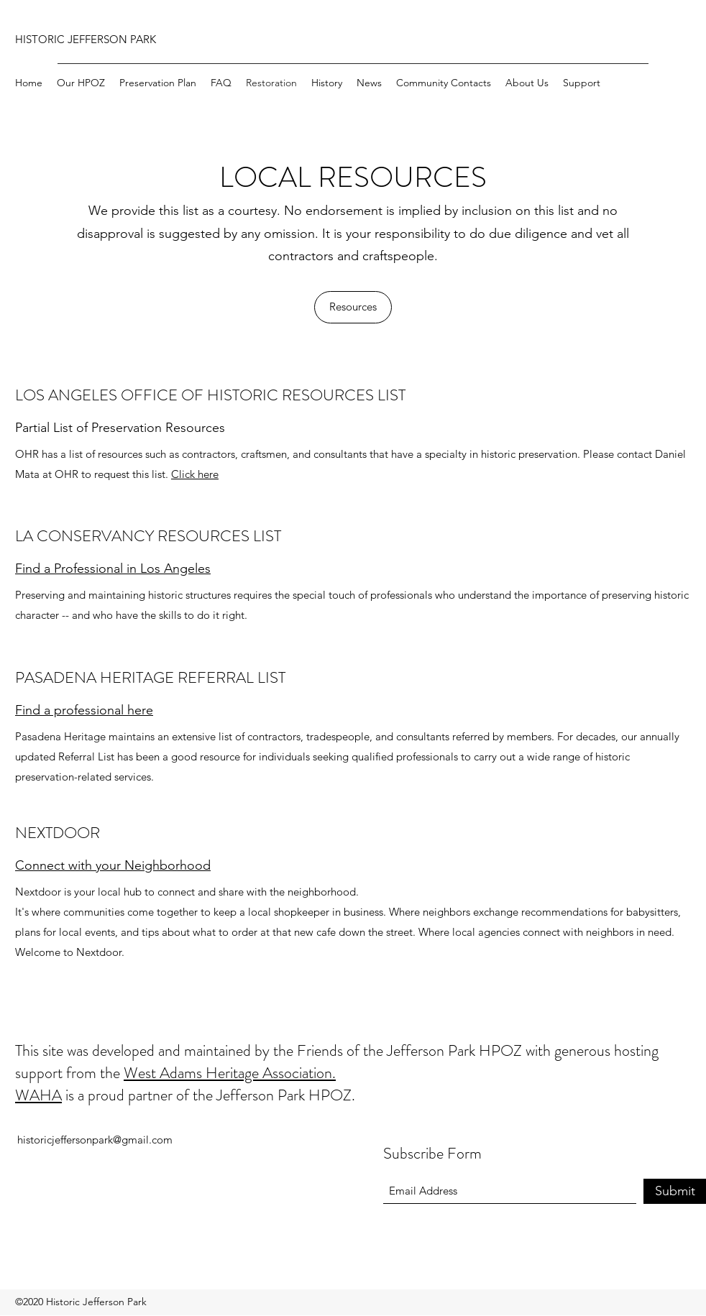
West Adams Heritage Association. (230, 1073)
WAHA (38, 1095)
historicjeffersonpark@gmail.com (95, 1139)
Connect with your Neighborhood (113, 865)
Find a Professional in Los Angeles (113, 568)
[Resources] (353, 307)
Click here (195, 474)
